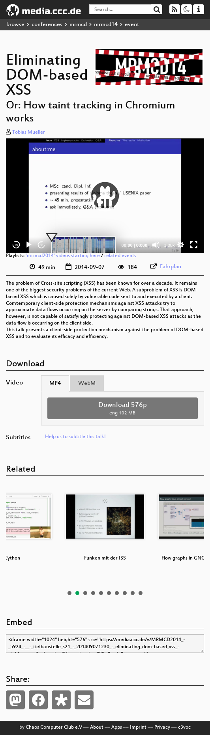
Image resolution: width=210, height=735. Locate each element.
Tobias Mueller (28, 132)
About (96, 727)
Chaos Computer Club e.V (54, 727)
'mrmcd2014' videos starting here (63, 256)
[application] (105, 195)
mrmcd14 (106, 24)
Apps (116, 727)
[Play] (29, 245)
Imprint (138, 727)
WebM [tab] (87, 383)
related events (120, 256)
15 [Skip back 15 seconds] (16, 245)
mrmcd (78, 24)
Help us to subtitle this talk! (75, 437)
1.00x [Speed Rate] (169, 245)
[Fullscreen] (194, 245)
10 (140, 593)
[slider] (83, 245)
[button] (105, 195)
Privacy (162, 727)
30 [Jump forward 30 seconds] (41, 245)
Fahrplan (170, 266)
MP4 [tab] (55, 383)
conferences (47, 24)
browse (15, 24)
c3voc (184, 727)
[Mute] (156, 245)
